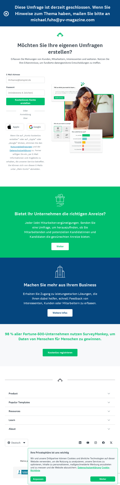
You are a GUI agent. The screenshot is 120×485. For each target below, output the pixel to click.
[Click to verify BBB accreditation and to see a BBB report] (23, 473)
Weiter (60, 246)
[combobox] (16, 442)
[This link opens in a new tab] (80, 443)
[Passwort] (25, 93)
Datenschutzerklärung (89, 467)
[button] (60, 393)
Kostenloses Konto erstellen (25, 101)
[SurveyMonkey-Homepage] (60, 33)
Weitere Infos (60, 312)
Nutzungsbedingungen (21, 146)
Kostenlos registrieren (60, 352)
